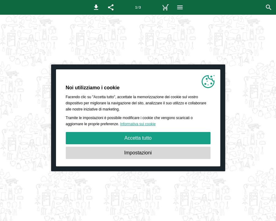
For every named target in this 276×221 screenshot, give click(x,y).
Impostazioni (138, 152)
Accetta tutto (138, 138)
